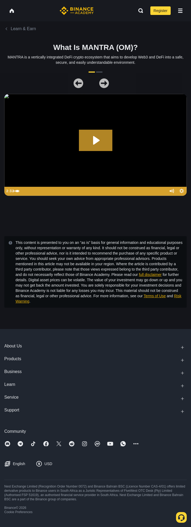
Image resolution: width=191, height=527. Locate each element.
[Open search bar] (139, 10)
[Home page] (77, 10)
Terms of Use (155, 296)
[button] (180, 10)
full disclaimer (150, 274)
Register (160, 11)
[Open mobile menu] (180, 10)
